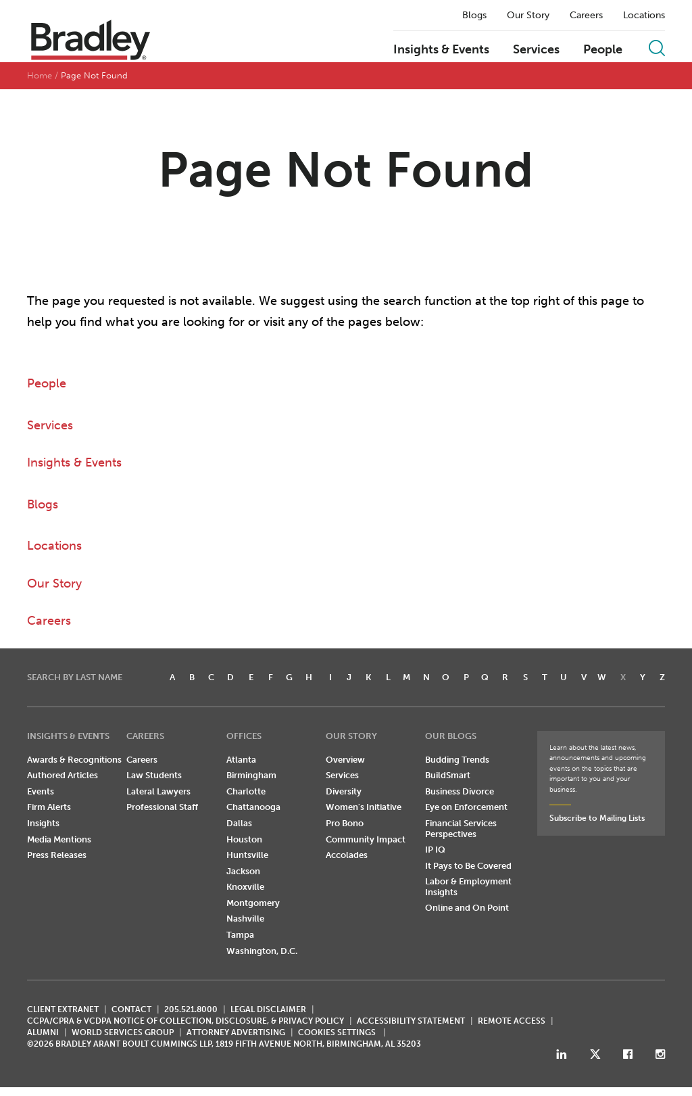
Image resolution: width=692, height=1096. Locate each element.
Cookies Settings (337, 1032)
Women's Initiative (363, 807)
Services (536, 50)
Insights (43, 823)
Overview (345, 760)
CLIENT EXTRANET (63, 1009)
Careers (586, 15)
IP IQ (435, 849)
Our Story (528, 15)
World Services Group (123, 1032)
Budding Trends (457, 760)
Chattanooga (253, 807)
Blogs (474, 15)
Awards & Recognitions (74, 760)
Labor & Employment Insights (468, 886)
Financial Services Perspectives (461, 828)
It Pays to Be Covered (468, 866)
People (602, 50)
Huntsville (247, 855)
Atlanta (241, 760)
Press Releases (56, 855)
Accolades (347, 855)
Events (40, 791)
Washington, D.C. (261, 951)
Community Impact (365, 839)
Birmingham (251, 775)
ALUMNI (43, 1032)
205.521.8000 (191, 1009)
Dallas (239, 823)
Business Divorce (459, 791)
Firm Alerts (49, 807)
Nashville (245, 918)
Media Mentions (59, 839)
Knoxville (245, 887)
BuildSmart (447, 775)
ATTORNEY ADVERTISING (236, 1032)
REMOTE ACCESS (511, 1021)
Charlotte (246, 791)
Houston (244, 839)
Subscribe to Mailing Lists (597, 818)
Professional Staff (162, 807)
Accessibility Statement (411, 1021)
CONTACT (131, 1009)
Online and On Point (467, 908)
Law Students (154, 775)
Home (39, 75)
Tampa (240, 935)
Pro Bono (345, 823)
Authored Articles (62, 775)
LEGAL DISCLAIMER (268, 1009)
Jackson (243, 871)
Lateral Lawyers (158, 791)
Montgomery (253, 903)
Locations (644, 15)
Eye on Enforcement (466, 807)
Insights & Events (441, 50)
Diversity (344, 791)
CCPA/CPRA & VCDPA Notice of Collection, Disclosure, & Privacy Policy (185, 1021)
